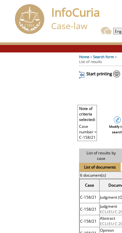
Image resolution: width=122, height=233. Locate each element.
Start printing (99, 74)
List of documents (100, 167)
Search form (103, 56)
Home (84, 56)
